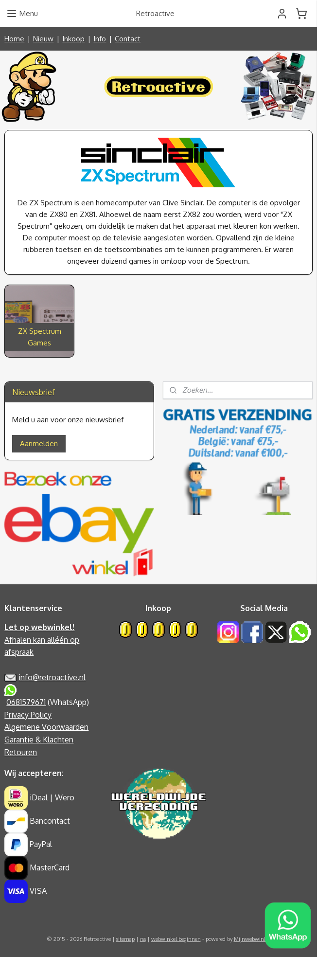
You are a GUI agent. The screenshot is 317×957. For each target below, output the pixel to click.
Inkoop (73, 38)
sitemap (125, 939)
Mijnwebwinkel (252, 939)
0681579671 (26, 702)
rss (143, 939)
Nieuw (43, 38)
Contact (128, 38)
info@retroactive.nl (52, 677)
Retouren (20, 752)
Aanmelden (39, 443)
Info (99, 38)
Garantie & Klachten (38, 739)
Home (14, 38)
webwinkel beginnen (176, 939)
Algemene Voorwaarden (46, 727)
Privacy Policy (28, 715)
